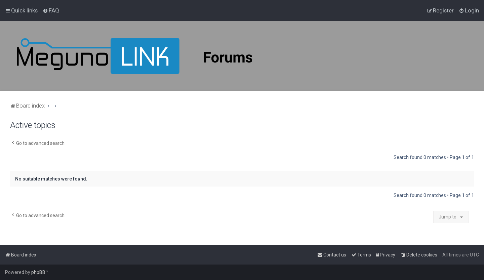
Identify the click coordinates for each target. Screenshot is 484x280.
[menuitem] (51, 10)
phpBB (38, 272)
